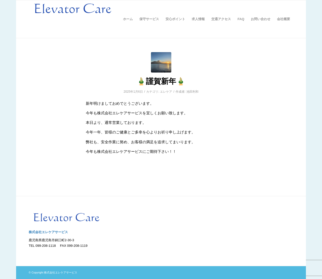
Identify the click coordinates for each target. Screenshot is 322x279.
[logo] (73, 19)
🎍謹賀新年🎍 (161, 81)
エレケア (166, 91)
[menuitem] (128, 19)
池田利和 (192, 91)
